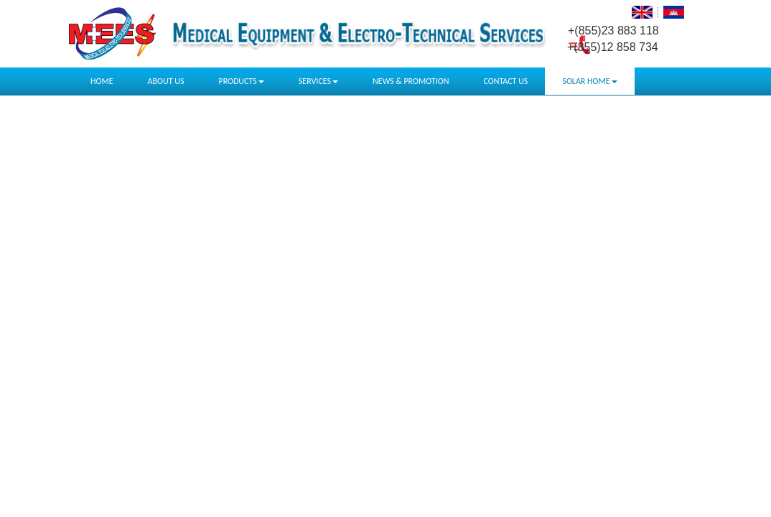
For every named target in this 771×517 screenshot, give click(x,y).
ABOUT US (166, 81)
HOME (101, 81)
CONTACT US (505, 81)
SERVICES (318, 81)
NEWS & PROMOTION (411, 81)
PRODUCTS (240, 81)
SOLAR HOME (589, 81)
